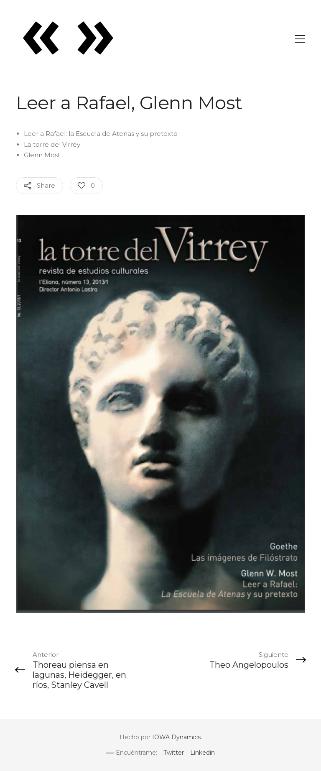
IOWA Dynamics (176, 737)
